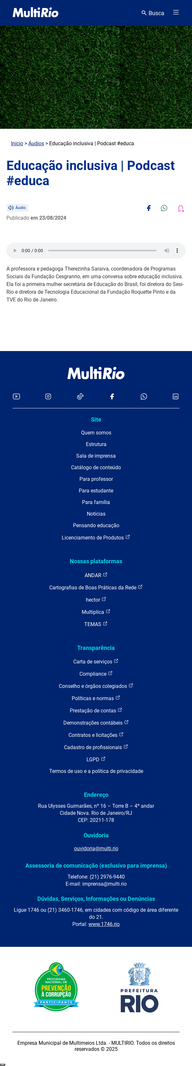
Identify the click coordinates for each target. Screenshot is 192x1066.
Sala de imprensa (96, 456)
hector (96, 599)
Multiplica (96, 611)
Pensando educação (96, 525)
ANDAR (96, 575)
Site (96, 419)
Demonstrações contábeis (96, 722)
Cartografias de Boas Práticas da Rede (96, 587)
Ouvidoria (96, 835)
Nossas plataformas (96, 561)
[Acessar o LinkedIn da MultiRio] (175, 397)
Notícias (96, 514)
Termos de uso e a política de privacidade (96, 771)
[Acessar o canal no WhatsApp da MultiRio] (144, 397)
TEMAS (96, 624)
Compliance (96, 673)
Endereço (96, 794)
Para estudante (96, 491)
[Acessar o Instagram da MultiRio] (48, 397)
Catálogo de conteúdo (96, 467)
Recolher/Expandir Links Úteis (2, 1065)
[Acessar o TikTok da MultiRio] (80, 397)
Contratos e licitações (96, 734)
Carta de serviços (96, 661)
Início (17, 143)
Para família (96, 502)
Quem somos (96, 433)
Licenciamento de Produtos (96, 537)
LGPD (96, 759)
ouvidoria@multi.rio (96, 848)
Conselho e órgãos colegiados (96, 685)
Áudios (36, 143)
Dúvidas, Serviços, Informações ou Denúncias (96, 898)
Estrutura (96, 444)
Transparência (96, 647)
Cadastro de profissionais (96, 747)
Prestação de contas (96, 710)
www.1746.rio (104, 924)
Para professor (96, 479)
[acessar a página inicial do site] (35, 13)
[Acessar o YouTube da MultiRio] (16, 397)
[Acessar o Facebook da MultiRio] (112, 397)
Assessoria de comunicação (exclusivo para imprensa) (96, 865)
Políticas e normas (96, 698)
